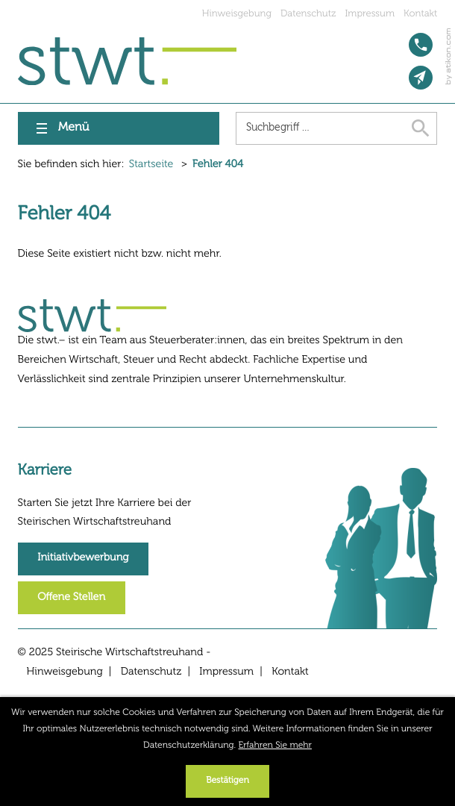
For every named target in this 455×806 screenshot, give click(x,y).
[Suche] (320, 128)
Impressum (370, 14)
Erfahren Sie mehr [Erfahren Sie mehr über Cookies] (275, 745)
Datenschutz (308, 14)
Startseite (151, 165)
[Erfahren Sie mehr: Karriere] (83, 559)
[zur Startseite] (127, 61)
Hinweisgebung (237, 14)
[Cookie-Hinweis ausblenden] (227, 781)
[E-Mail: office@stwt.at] (420, 77)
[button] (420, 44)
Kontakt (420, 14)
